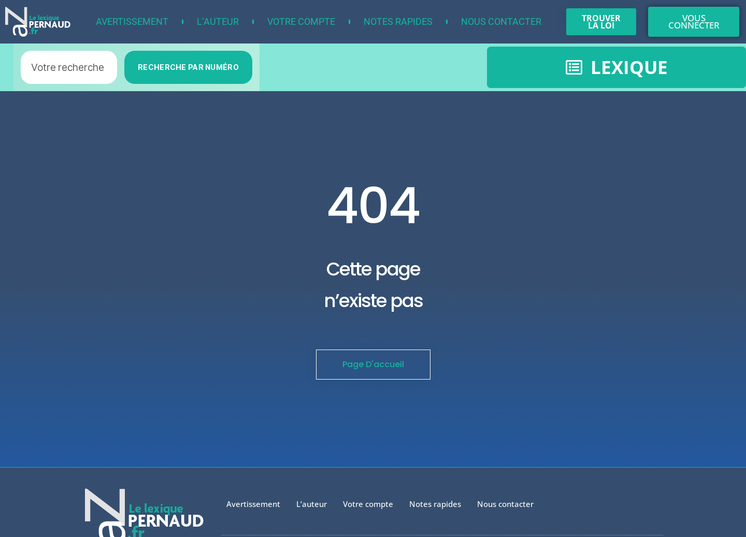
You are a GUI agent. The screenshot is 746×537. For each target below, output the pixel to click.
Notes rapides (398, 21)
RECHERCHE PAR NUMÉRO (188, 67)
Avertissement (132, 21)
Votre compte (301, 21)
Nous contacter (501, 21)
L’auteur (218, 21)
